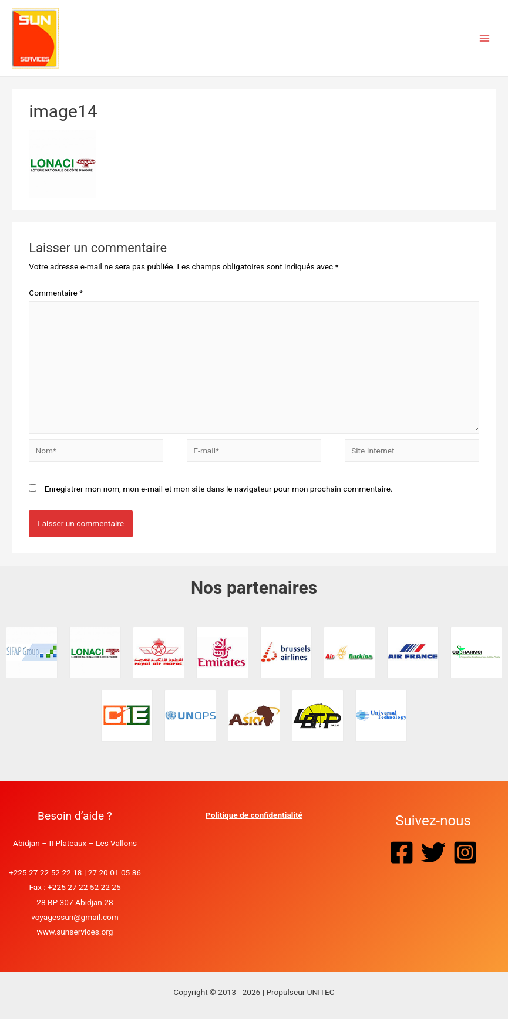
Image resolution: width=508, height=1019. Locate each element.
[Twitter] (433, 852)
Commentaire (56, 292)
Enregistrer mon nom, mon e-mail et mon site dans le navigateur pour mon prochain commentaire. (219, 488)
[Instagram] (465, 852)
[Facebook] (401, 852)
